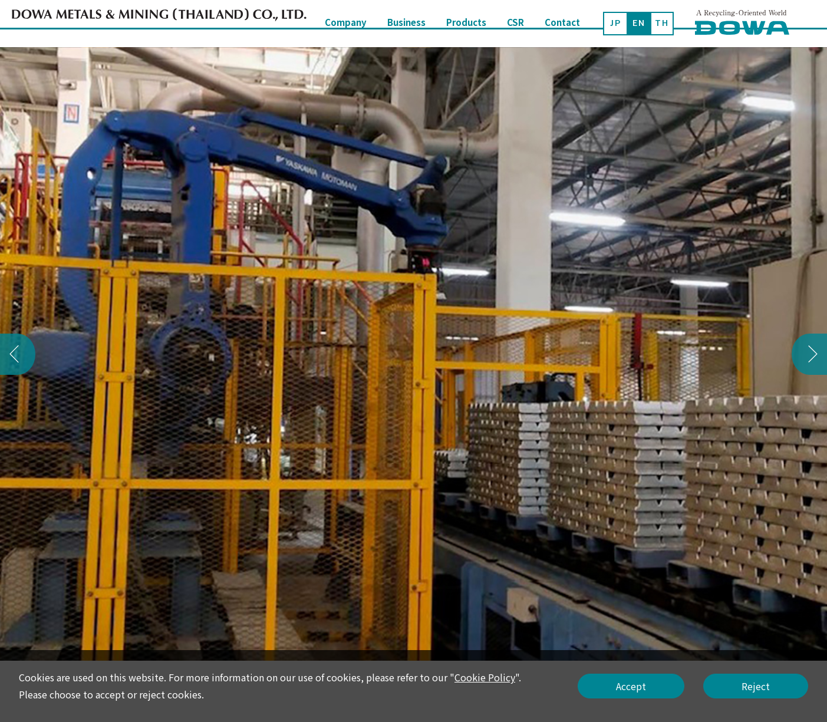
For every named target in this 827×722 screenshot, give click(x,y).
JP (615, 23)
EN (639, 23)
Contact (562, 23)
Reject (756, 686)
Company (346, 23)
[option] (413, 354)
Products (466, 23)
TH (662, 23)
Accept (631, 686)
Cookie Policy (484, 677)
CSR (515, 23)
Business (406, 23)
